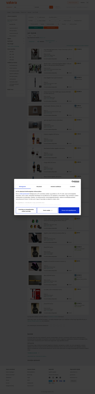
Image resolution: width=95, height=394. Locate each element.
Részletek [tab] (39, 186)
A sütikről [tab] (72, 186)
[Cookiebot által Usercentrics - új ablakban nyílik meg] (72, 182)
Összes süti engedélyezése (69, 210)
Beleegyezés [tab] (22, 186)
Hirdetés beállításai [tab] (56, 186)
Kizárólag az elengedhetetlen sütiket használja (26, 210)
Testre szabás (47, 210)
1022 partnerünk (24, 193)
